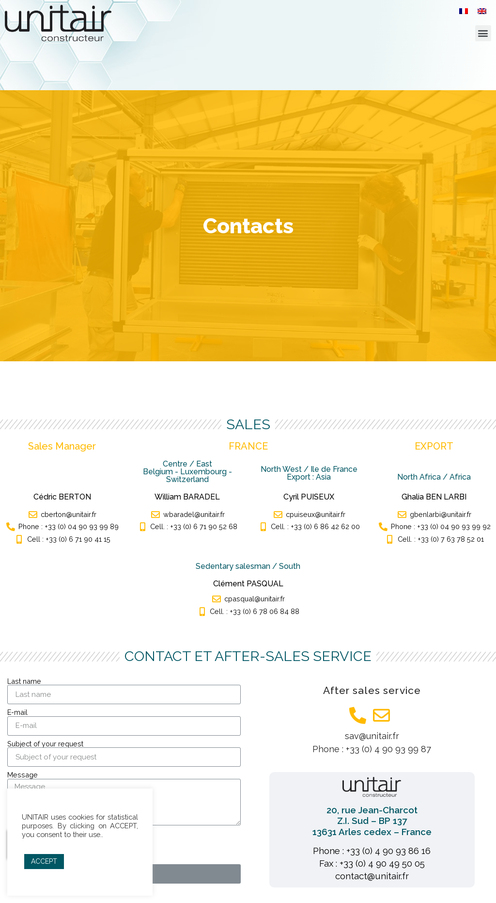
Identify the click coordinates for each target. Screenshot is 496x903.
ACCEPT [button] (44, 861)
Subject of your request (45, 744)
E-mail (17, 712)
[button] (483, 33)
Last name (24, 681)
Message (22, 775)
